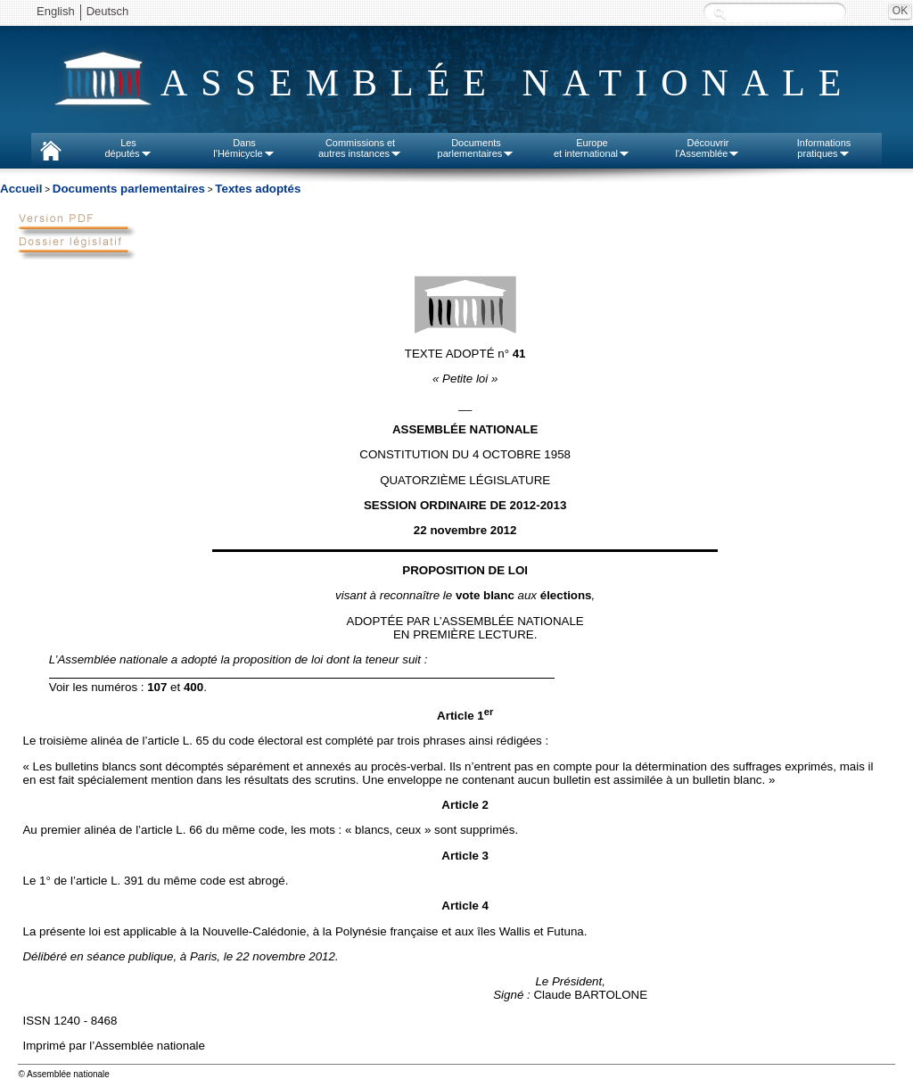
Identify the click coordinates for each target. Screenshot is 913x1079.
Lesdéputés (128, 148)
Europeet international (592, 148)
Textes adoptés (257, 188)
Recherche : (719, 13)
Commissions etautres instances (360, 148)
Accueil (21, 188)
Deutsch (107, 11)
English (56, 11)
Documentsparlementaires (476, 148)
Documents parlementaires (129, 188)
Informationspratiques (824, 148)
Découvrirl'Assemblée (708, 148)
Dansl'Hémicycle (244, 148)
